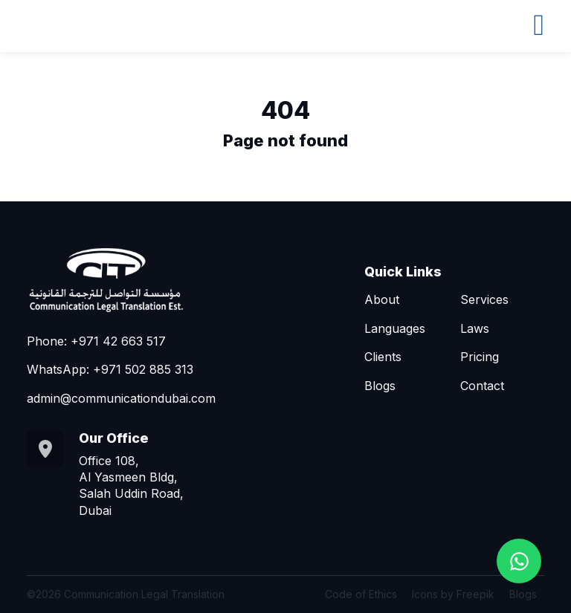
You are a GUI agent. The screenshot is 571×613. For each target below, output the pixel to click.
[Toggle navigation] (538, 23)
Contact (482, 385)
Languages (394, 328)
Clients (382, 356)
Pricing (479, 356)
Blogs (380, 385)
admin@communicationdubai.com (121, 398)
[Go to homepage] (138, 279)
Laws (474, 328)
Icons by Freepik (453, 594)
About (381, 299)
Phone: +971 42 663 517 (96, 341)
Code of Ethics (361, 594)
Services (484, 299)
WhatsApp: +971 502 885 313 (110, 369)
